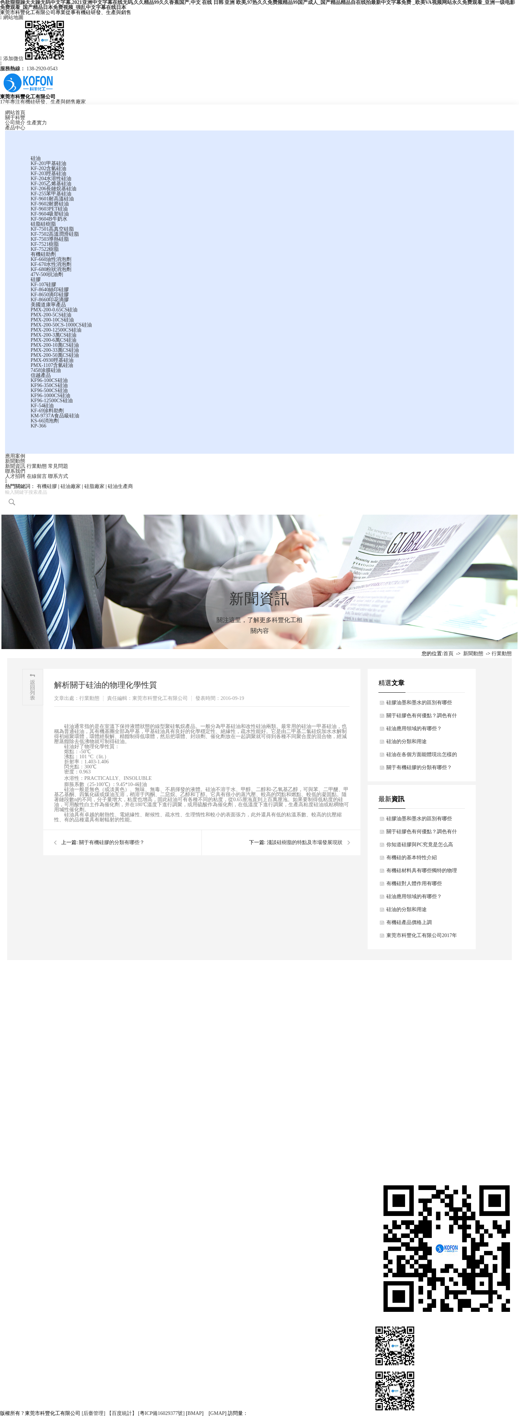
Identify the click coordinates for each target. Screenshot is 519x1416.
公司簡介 (15, 122)
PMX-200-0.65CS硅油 (54, 309)
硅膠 (36, 279)
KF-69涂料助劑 (47, 410)
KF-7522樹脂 (45, 249)
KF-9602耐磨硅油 (50, 204)
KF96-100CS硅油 (49, 380)
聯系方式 (58, 476)
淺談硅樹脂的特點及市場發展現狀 (304, 842)
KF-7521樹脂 (45, 244)
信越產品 (41, 375)
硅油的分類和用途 (406, 741)
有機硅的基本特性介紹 (411, 857)
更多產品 (171, 1134)
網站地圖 (11, 17)
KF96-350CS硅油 (49, 385)
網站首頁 (15, 112)
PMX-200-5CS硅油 (51, 315)
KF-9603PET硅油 (49, 209)
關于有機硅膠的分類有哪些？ (112, 842)
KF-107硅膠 (44, 284)
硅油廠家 (71, 486)
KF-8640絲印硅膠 (50, 289)
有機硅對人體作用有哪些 (414, 883)
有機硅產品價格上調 (409, 922)
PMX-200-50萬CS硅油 (55, 355)
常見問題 (58, 466)
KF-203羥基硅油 (49, 173)
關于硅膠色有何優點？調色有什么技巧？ (421, 717)
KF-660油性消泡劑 (51, 259)
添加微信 (32, 58)
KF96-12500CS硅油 (52, 400)
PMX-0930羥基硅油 (52, 360)
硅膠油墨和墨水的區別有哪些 (419, 702)
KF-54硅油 (42, 405)
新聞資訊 (15, 466)
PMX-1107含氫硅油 (52, 365)
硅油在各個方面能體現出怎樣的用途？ (421, 756)
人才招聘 (15, 476)
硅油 (36, 158)
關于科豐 (15, 117)
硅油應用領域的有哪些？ (414, 728)
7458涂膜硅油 (46, 370)
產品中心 (15, 127)
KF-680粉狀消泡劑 (51, 269)
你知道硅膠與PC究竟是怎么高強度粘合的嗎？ (419, 846)
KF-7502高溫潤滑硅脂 (55, 234)
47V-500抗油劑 (47, 274)
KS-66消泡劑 (45, 420)
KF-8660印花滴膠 (50, 299)
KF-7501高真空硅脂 (52, 229)
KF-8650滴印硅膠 (50, 294)
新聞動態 (15, 461)
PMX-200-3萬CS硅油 (53, 335)
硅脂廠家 (94, 486)
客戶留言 (503, 1080)
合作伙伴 (10, 1102)
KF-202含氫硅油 (49, 168)
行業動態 (37, 466)
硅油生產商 (120, 486)
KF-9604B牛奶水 (49, 219)
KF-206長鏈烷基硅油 (54, 188)
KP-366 (38, 426)
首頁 (448, 653)
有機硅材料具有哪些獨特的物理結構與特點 (421, 872)
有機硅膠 (47, 486)
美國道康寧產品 (48, 304)
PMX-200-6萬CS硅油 (53, 340)
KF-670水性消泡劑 (51, 264)
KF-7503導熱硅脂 (50, 239)
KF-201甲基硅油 (49, 163)
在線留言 (37, 476)
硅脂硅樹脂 (43, 224)
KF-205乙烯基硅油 (51, 183)
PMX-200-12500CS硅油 (56, 330)
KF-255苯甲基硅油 (51, 193)
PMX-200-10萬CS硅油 (55, 345)
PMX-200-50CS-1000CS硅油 (61, 325)
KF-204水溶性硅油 (51, 178)
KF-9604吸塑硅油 (50, 214)
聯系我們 (15, 471)
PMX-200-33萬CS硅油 (55, 350)
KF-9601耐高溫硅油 (52, 198)
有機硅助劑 (43, 254)
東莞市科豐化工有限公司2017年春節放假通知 (421, 937)
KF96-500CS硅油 (49, 390)
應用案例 (15, 456)
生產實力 (37, 122)
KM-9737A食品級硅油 (55, 415)
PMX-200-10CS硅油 (52, 320)
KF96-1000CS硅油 (50, 395)
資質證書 (10, 1091)
